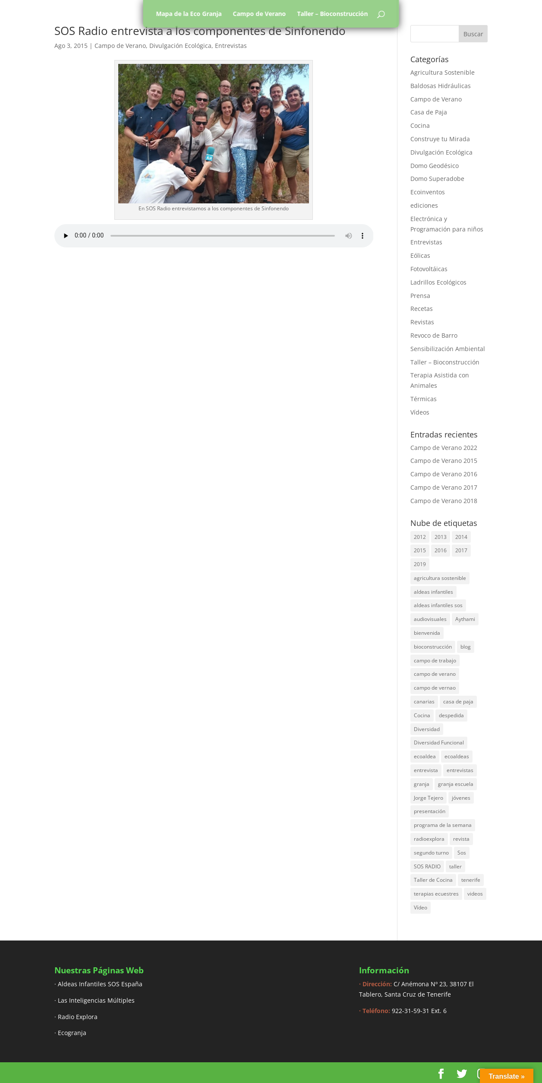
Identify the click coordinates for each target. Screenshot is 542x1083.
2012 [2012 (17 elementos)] (420, 537)
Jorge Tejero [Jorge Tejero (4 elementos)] (428, 797)
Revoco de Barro (433, 335)
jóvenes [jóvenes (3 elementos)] (461, 797)
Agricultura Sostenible (442, 72)
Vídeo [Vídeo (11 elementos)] (420, 907)
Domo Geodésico (434, 166)
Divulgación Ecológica (180, 45)
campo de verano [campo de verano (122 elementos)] (435, 674)
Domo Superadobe (437, 178)
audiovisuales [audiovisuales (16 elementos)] (430, 619)
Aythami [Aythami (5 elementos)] (465, 619)
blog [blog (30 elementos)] (465, 646)
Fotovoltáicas (428, 269)
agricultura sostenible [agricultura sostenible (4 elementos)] (440, 578)
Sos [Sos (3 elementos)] (461, 852)
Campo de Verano (259, 14)
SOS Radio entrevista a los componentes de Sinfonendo (200, 30)
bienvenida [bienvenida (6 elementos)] (427, 632)
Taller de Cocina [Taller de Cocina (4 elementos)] (433, 880)
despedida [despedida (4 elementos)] (451, 715)
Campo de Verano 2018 (443, 501)
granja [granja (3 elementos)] (421, 784)
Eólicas (420, 255)
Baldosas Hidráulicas (440, 86)
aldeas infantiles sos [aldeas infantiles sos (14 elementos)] (438, 605)
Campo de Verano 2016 (443, 474)
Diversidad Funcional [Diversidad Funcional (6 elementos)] (439, 742)
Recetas (421, 308)
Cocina (420, 125)
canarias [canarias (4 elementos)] (424, 701)
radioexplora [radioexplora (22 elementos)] (429, 838)
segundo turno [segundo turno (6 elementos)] (431, 852)
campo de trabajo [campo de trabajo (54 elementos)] (435, 660)
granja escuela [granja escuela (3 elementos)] (455, 784)
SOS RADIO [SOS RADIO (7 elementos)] (427, 866)
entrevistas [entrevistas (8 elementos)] (460, 770)
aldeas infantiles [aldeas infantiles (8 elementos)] (433, 591)
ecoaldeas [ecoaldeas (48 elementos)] (456, 756)
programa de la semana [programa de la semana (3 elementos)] (443, 825)
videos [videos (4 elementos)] (475, 893)
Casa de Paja (428, 112)
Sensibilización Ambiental (447, 349)
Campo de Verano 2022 (443, 447)
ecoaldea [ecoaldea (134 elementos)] (425, 756)
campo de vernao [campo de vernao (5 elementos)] (435, 687)
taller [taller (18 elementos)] (455, 866)
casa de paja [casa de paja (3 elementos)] (458, 701)
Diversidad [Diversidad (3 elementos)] (427, 729)
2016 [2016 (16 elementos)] (441, 550)
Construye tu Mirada (440, 139)
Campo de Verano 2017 (443, 487)
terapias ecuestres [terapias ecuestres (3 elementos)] (436, 893)
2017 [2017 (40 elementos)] (461, 550)
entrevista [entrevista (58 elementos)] (426, 770)
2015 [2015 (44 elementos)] (420, 550)
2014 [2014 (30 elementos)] (461, 537)
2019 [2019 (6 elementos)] (420, 564)
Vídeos (419, 412)
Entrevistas (231, 45)
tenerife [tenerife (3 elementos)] (470, 880)
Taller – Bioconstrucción (332, 14)
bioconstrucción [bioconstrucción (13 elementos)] (433, 646)
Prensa (420, 295)
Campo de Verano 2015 (443, 460)
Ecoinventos (427, 192)
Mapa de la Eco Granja (189, 14)
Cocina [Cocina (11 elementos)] (422, 715)
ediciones (424, 205)
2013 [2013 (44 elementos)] (441, 537)
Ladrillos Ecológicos (438, 282)
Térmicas (423, 399)
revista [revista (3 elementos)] (461, 838)
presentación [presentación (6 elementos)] (429, 811)
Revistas (422, 322)
